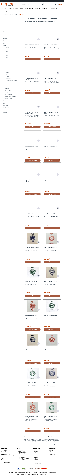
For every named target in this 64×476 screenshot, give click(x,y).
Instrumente (6, 40)
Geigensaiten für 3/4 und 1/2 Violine (11, 80)
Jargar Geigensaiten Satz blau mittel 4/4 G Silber (51, 45)
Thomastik (7, 51)
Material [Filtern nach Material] (11, 28)
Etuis (4, 100)
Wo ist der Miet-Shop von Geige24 (7, 452)
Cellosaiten (6, 88)
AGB (50, 451)
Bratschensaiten (7, 86)
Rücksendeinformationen (22, 452)
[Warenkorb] (60, 4)
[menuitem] (24, 451)
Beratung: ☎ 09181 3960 (5, 454)
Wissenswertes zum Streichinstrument (38, 462)
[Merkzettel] (52, 4)
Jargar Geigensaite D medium (51, 281)
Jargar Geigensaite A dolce (31, 281)
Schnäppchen (6, 110)
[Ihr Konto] (55, 4)
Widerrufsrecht (52, 454)
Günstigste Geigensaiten (9, 78)
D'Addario (7, 61)
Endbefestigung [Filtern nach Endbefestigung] (11, 25)
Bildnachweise (20, 454)
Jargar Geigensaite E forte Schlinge (31, 214)
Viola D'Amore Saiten (8, 94)
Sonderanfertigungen (8, 98)
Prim (6, 59)
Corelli (7, 55)
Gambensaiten (7, 92)
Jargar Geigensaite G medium (32, 349)
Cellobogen (36, 460)
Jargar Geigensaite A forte (50, 247)
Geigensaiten (6, 47)
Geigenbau (5, 105)
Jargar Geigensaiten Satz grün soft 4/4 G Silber (32, 113)
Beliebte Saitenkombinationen (10, 96)
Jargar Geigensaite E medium (32, 146)
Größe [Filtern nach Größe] (11, 20)
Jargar (7, 63)
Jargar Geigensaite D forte (31, 315)
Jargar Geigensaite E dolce (50, 146)
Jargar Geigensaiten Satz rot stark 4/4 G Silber (50, 79)
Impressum (51, 450)
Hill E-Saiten (7, 72)
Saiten (4, 45)
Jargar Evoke (9, 68)
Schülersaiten (8, 76)
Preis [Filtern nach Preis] (11, 34)
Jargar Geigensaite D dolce (50, 315)
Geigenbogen (36, 459)
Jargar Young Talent (10, 70)
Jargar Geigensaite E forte (50, 180)
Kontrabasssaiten (7, 90)
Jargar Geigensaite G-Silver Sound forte (31, 417)
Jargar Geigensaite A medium (32, 247)
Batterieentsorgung (21, 457)
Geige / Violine (36, 457)
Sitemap (19, 456)
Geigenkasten (36, 454)
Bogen (4, 43)
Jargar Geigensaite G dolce (31, 382)
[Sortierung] (53, 27)
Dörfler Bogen (36, 456)
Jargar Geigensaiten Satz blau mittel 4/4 (32, 45)
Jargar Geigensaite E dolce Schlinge (50, 214)
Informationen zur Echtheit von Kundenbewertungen (24, 459)
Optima (7, 74)
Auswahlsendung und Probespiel (7, 455)
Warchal (7, 57)
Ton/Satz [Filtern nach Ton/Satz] (11, 22)
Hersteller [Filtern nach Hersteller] (11, 17)
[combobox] (31, 4)
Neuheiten (5, 38)
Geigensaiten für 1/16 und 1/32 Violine (12, 84)
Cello (35, 458)
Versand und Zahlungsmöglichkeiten (5, 462)
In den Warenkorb (33, 59)
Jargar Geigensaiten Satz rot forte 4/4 (31, 79)
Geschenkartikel (6, 107)
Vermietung (5, 112)
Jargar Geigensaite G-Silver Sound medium (50, 383)
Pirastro (7, 49)
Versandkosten (29, 472)
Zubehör (5, 103)
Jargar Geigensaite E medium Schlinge (32, 180)
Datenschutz (51, 453)
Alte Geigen (36, 453)
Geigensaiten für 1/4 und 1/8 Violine (11, 82)
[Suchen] (42, 4)
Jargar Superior (9, 66)
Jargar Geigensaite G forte (50, 349)
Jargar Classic (9, 64)
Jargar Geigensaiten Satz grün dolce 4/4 (51, 113)
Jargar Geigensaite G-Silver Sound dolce (50, 417)
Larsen (7, 53)
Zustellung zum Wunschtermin (24, 453)
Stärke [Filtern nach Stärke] (11, 31)
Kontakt (2, 459)
